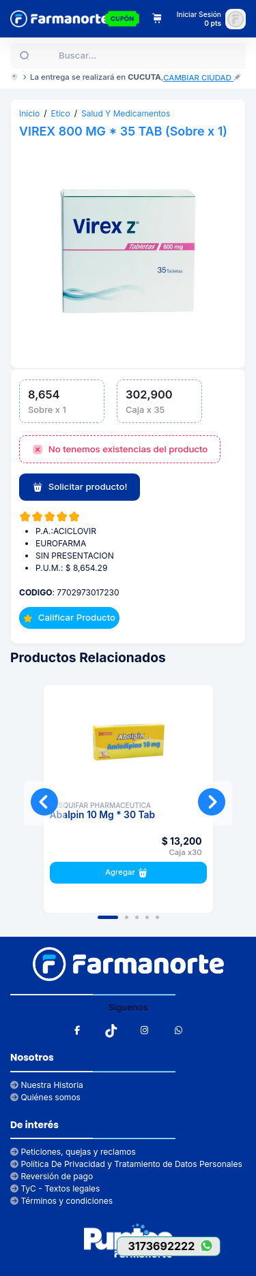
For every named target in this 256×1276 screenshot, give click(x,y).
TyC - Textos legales (55, 1188)
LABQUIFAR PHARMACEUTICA (101, 805)
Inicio (29, 113)
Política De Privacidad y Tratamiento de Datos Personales (126, 1164)
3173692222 (173, 1245)
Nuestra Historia (46, 1085)
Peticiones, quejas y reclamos (73, 1152)
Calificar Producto (69, 617)
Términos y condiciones (61, 1201)
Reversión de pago (51, 1176)
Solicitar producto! (79, 487)
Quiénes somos (45, 1097)
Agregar (128, 872)
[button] (108, 917)
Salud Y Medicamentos (125, 113)
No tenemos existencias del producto (120, 450)
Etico (60, 113)
